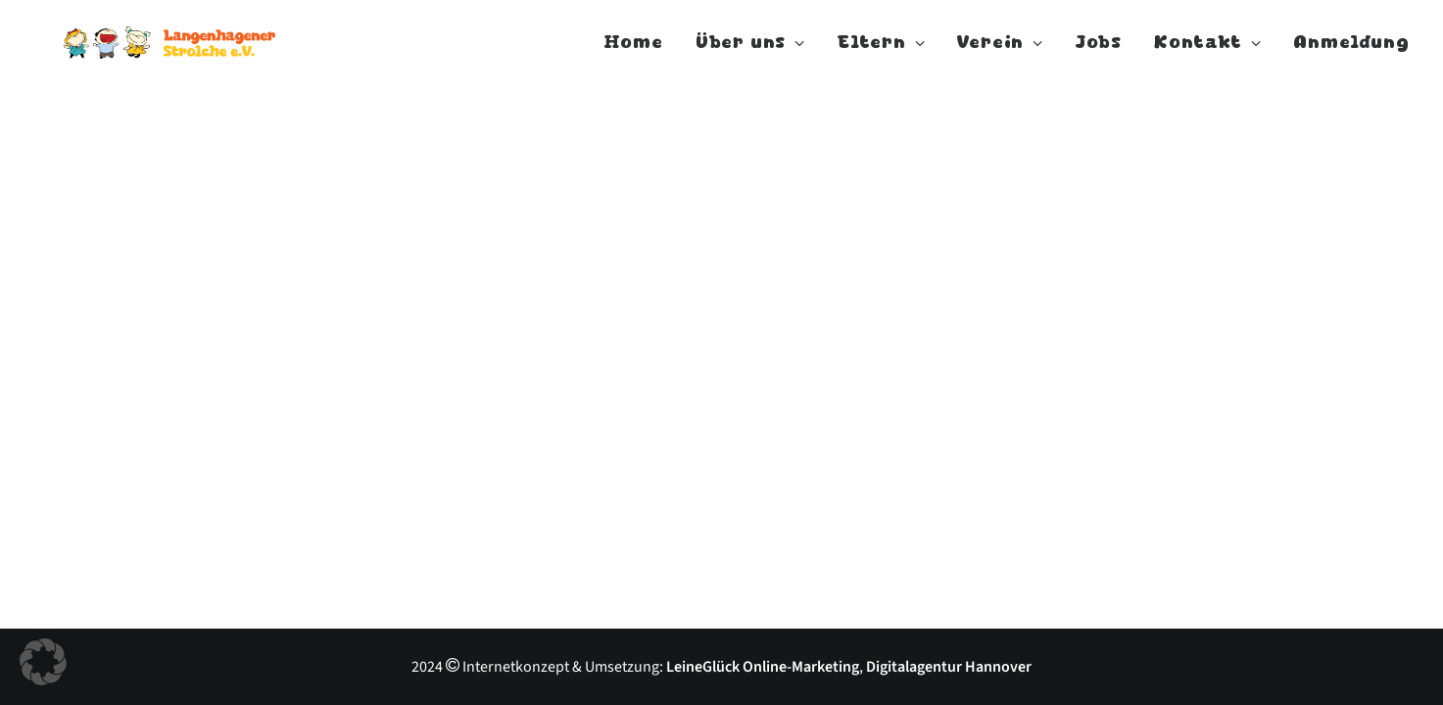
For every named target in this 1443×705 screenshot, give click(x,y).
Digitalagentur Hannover (949, 667)
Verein (999, 51)
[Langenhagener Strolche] (193, 50)
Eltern (881, 51)
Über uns (750, 51)
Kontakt (1207, 51)
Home (633, 51)
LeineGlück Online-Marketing (762, 667)
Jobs (1099, 51)
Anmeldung (1351, 51)
